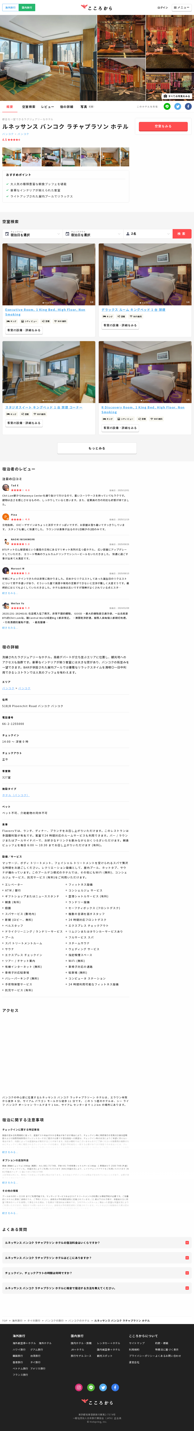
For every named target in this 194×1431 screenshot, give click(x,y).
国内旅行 (27, 7)
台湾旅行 (35, 1356)
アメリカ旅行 (38, 1368)
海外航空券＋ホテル (24, 1343)
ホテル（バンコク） (16, 795)
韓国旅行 (18, 1356)
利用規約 (134, 1349)
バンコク (8, 134)
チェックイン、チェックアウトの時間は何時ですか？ (38, 1273)
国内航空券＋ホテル (108, 1349)
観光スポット (105, 1356)
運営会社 (134, 1362)
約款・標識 (161, 1343)
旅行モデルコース (81, 1356)
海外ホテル (45, 1343)
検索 (182, 233)
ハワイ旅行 (19, 1349)
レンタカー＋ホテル (108, 1343)
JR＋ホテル (77, 1349)
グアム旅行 (36, 1349)
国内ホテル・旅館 (81, 1343)
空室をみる (163, 126)
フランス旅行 (20, 1374)
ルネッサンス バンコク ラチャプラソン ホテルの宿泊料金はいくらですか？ (52, 1243)
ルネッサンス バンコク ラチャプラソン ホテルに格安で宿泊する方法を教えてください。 (61, 1288)
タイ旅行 (35, 1362)
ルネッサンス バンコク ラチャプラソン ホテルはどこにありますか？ (48, 1258)
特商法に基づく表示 (167, 1349)
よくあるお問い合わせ (168, 1356)
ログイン (163, 7)
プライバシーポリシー (142, 1356)
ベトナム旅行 (20, 1368)
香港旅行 (18, 1362)
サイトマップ (137, 1343)
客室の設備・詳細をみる (24, 330)
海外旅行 (10, 7)
